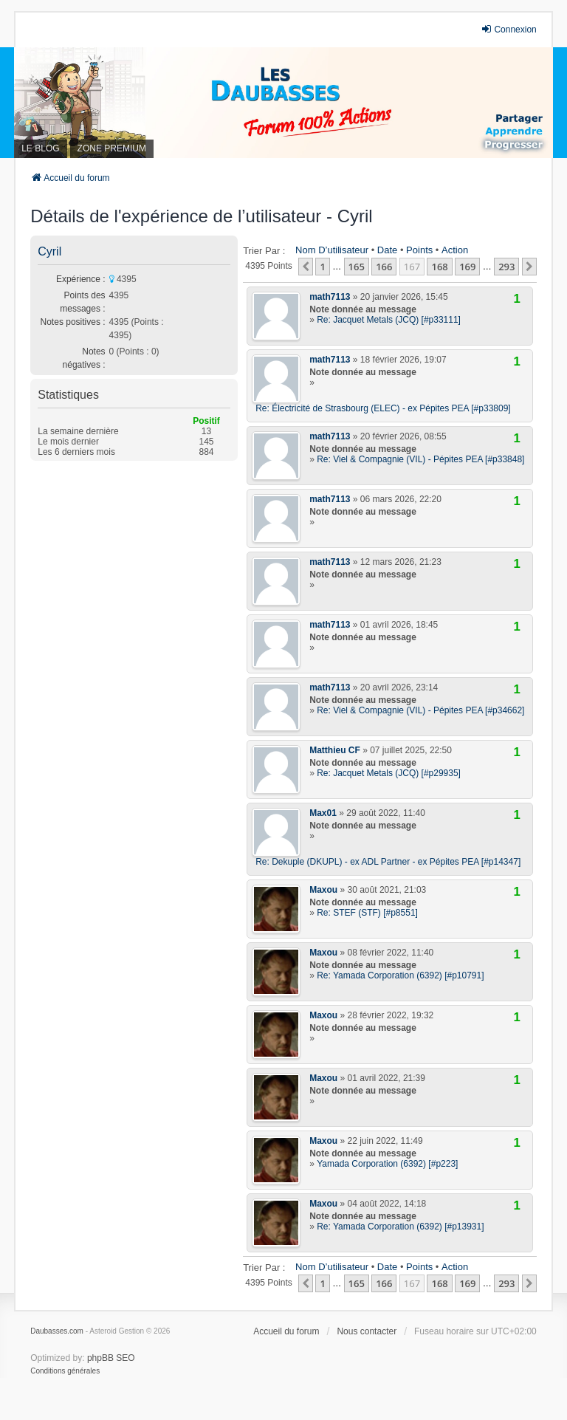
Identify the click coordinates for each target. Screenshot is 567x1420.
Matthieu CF (334, 750)
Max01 (323, 813)
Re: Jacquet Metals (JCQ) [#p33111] (389, 320)
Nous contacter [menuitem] (366, 1331)
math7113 (329, 297)
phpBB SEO (111, 1358)
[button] (305, 266)
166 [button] (384, 266)
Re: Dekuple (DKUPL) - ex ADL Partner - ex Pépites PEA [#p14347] (387, 862)
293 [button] (506, 266)
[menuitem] (65, 1371)
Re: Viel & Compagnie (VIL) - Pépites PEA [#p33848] (420, 459)
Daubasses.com (56, 1331)
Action (454, 249)
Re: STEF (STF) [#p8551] (367, 913)
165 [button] (356, 266)
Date (387, 249)
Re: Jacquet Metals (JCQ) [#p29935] (389, 773)
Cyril (49, 251)
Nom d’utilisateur (331, 249)
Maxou (323, 890)
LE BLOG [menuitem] (40, 148)
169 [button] (467, 266)
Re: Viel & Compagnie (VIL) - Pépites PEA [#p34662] (420, 710)
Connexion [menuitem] (508, 29)
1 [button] (322, 266)
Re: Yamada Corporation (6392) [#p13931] (400, 1226)
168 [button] (439, 266)
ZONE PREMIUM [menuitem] (112, 148)
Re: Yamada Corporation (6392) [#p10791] (400, 975)
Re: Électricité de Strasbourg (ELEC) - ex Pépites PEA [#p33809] (383, 408)
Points (419, 249)
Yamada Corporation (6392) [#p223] (387, 1164)
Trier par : (264, 250)
